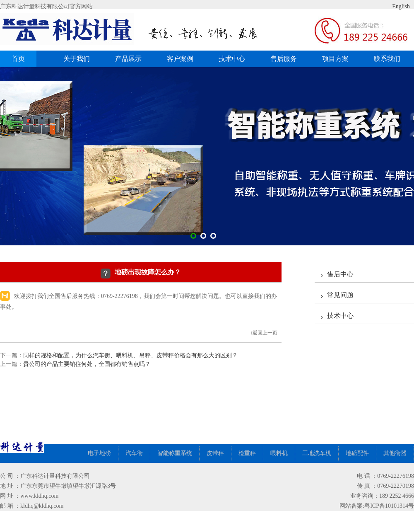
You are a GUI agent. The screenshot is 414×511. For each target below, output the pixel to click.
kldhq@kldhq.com (41, 506)
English (394, 6)
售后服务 (283, 58)
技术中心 (232, 58)
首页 (18, 58)
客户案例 (183, 58)
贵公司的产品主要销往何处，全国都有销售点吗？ (87, 364)
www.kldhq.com (39, 496)
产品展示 (131, 58)
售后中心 (340, 274)
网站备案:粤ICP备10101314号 (376, 506)
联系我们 (387, 58)
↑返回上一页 (263, 333)
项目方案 (335, 58)
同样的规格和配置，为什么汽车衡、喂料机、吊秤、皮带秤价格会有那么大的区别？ (130, 355)
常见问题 (340, 294)
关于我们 (76, 58)
